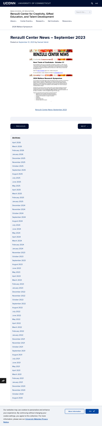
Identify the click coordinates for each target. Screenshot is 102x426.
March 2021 (16, 374)
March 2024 (17, 241)
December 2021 (18, 339)
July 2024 (16, 225)
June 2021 (16, 363)
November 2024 (18, 209)
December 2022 (18, 292)
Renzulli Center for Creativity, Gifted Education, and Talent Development (32, 15)
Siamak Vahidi (42, 42)
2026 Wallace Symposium (22, 27)
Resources (67, 21)
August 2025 (17, 174)
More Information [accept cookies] (74, 411)
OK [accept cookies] (92, 411)
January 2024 (17, 249)
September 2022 (19, 304)
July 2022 (16, 311)
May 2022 (16, 319)
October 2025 (17, 166)
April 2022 (16, 323)
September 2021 (18, 351)
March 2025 (17, 193)
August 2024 (17, 221)
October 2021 (17, 347)
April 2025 (16, 190)
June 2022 (16, 315)
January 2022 (17, 335)
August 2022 (17, 307)
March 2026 (17, 146)
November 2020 (18, 390)
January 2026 (17, 154)
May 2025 (16, 186)
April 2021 (16, 370)
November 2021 (18, 343)
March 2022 (17, 327)
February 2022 (18, 331)
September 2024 (19, 217)
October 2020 (17, 394)
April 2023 (16, 276)
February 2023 (18, 284)
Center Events (26, 21)
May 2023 (16, 272)
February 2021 (17, 378)
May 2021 (16, 366)
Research (40, 21)
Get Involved (53, 21)
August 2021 (17, 355)
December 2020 (18, 386)
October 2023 (17, 256)
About (13, 21)
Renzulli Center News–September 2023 (51, 110)
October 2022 (17, 300)
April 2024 (16, 237)
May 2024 (16, 233)
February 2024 (18, 245)
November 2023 (18, 252)
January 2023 (17, 288)
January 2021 (17, 382)
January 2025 (17, 201)
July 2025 (16, 178)
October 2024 (17, 213)
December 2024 (18, 205)
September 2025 (19, 170)
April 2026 (16, 142)
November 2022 (18, 296)
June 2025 (16, 182)
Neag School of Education (22, 11)
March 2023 (17, 280)
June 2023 (16, 268)
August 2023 (17, 264)
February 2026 (18, 150)
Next (85, 126)
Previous (20, 126)
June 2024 (16, 229)
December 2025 (18, 158)
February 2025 (18, 197)
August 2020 (17, 398)
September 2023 (19, 260)
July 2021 (16, 359)
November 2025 (18, 162)
